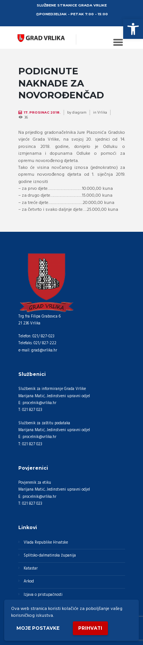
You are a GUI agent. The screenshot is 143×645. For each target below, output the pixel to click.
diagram (79, 112)
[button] (133, 29)
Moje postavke (37, 628)
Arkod (29, 581)
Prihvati (90, 628)
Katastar (31, 568)
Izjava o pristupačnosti (43, 595)
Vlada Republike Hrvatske (46, 542)
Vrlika (102, 112)
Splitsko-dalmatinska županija (50, 555)
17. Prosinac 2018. (42, 112)
